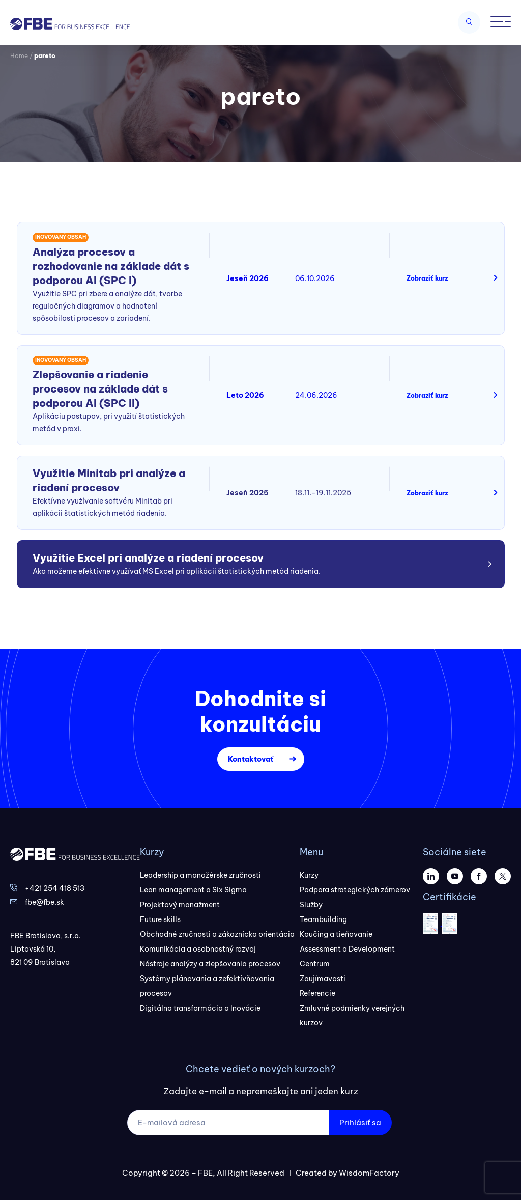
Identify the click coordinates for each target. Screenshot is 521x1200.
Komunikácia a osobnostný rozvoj (198, 949)
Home (19, 56)
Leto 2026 (245, 395)
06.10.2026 (315, 278)
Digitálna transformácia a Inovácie (200, 1008)
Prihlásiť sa (360, 1122)
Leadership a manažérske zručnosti (200, 875)
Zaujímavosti (322, 978)
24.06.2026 (316, 395)
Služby (311, 904)
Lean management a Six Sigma (193, 890)
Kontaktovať (250, 759)
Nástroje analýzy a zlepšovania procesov (210, 963)
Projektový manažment (180, 904)
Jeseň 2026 (247, 278)
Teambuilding (323, 919)
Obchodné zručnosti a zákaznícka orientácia (217, 934)
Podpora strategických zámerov (355, 890)
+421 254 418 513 (54, 888)
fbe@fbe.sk (44, 902)
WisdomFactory (369, 1173)
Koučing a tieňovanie (336, 934)
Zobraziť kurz (427, 278)
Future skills (160, 919)
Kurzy (309, 875)
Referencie (317, 993)
